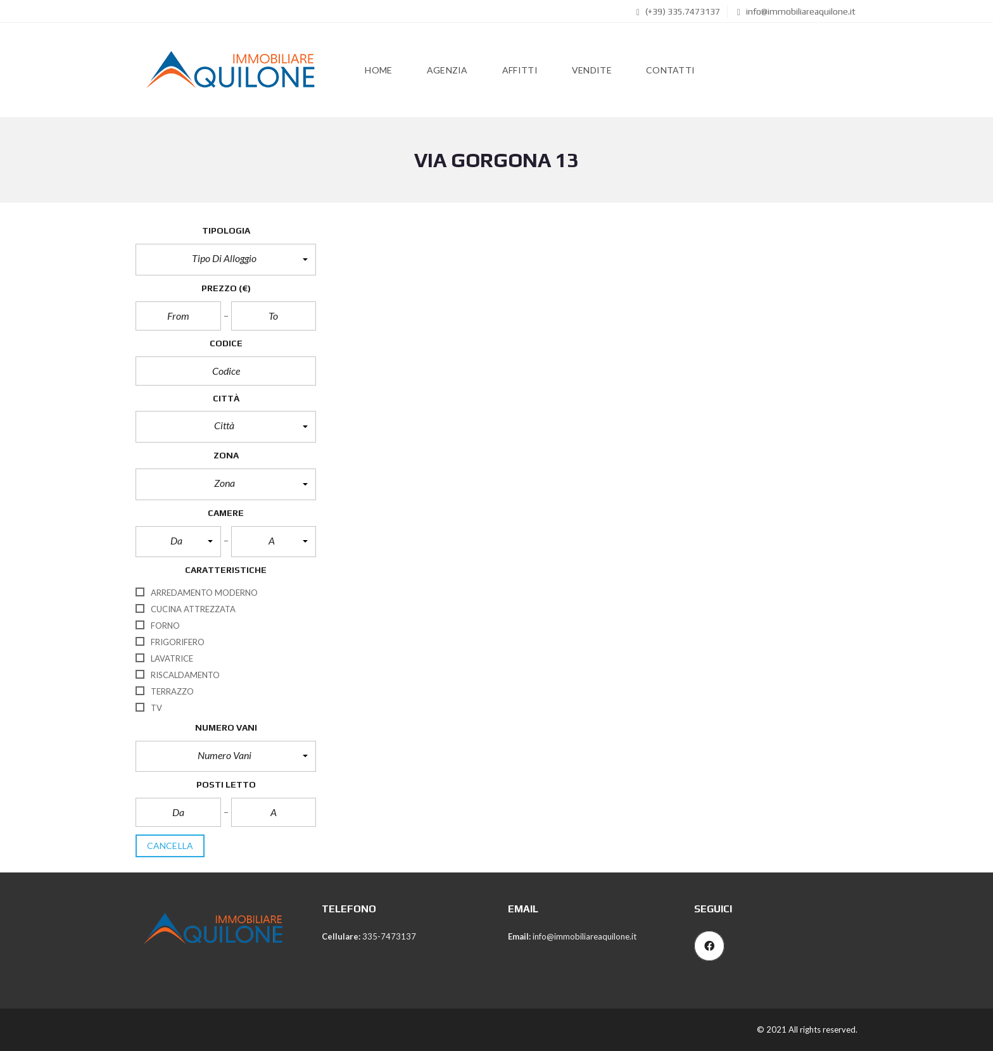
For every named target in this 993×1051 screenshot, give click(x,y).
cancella (170, 845)
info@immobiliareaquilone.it (796, 11)
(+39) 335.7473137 (678, 11)
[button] (226, 259)
